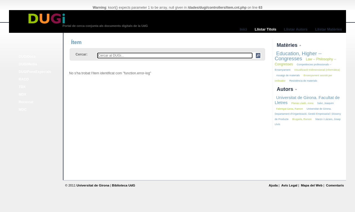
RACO (24, 79)
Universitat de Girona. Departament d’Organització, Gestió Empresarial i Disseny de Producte (308, 114)
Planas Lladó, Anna (302, 103)
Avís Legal (289, 185)
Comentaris (335, 185)
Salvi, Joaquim (325, 103)
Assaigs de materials (288, 75)
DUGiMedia (28, 64)
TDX (22, 87)
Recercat (26, 102)
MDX (22, 94)
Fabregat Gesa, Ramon (289, 108)
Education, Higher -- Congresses (298, 55)
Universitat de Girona (92, 185)
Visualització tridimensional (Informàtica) (317, 69)
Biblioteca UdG (123, 185)
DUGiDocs (27, 57)
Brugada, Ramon (302, 119)
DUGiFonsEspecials (35, 72)
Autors (286, 89)
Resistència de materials (303, 80)
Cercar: (82, 54)
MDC (23, 110)
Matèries (288, 45)
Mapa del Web (311, 185)
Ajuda (273, 185)
